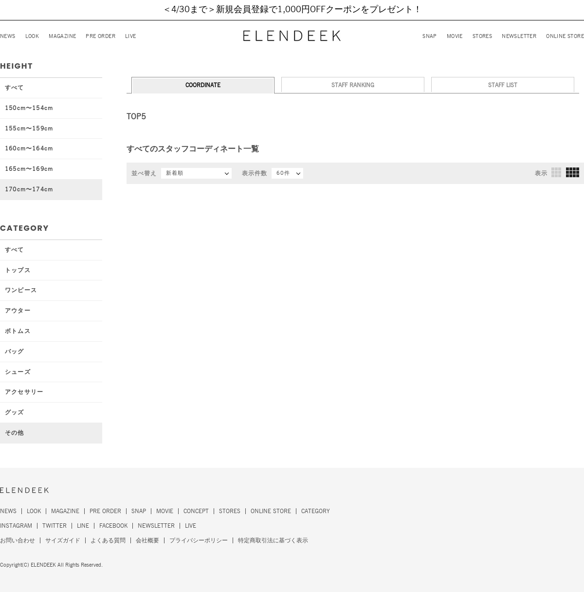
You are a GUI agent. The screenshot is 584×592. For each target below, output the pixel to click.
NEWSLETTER (519, 36)
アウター (18, 311)
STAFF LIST (502, 85)
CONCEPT (196, 511)
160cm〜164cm (29, 148)
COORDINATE (202, 85)
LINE (83, 526)
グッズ (14, 412)
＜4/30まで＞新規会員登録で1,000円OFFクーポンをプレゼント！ (292, 9)
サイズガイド (62, 540)
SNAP (429, 36)
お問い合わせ (17, 540)
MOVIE (455, 36)
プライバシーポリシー (198, 540)
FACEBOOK (113, 526)
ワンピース (21, 290)
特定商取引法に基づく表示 (273, 540)
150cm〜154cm (29, 108)
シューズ (18, 372)
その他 (14, 433)
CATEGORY (315, 511)
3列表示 (556, 172)
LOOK (32, 36)
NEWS (8, 36)
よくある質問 (108, 540)
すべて (14, 88)
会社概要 (147, 540)
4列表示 (572, 172)
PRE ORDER (100, 36)
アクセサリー (24, 392)
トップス (18, 270)
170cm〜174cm (29, 189)
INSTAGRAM (16, 526)
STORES (482, 36)
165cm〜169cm (29, 169)
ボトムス (18, 331)
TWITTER (54, 526)
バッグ (14, 351)
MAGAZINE (62, 36)
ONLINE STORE (565, 36)
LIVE (130, 36)
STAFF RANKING (352, 85)
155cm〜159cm (29, 128)
